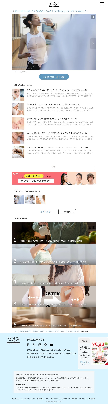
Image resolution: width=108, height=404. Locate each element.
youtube (51, 344)
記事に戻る (45, 211)
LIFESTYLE (71, 353)
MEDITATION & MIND (51, 350)
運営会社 (74, 398)
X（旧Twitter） (34, 344)
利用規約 (39, 398)
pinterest (45, 344)
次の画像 (67, 211)
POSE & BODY (33, 350)
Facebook (28, 344)
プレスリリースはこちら (28, 398)
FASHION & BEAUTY (55, 353)
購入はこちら (83, 363)
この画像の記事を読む (54, 76)
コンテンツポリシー (64, 398)
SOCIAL (66, 350)
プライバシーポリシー (50, 398)
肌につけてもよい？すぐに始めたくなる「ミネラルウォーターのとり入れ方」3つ (51, 11)
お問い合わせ (15, 398)
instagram (40, 344)
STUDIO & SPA (47, 357)
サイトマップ (82, 398)
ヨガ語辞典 (92, 398)
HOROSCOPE (33, 357)
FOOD (42, 353)
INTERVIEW (32, 353)
